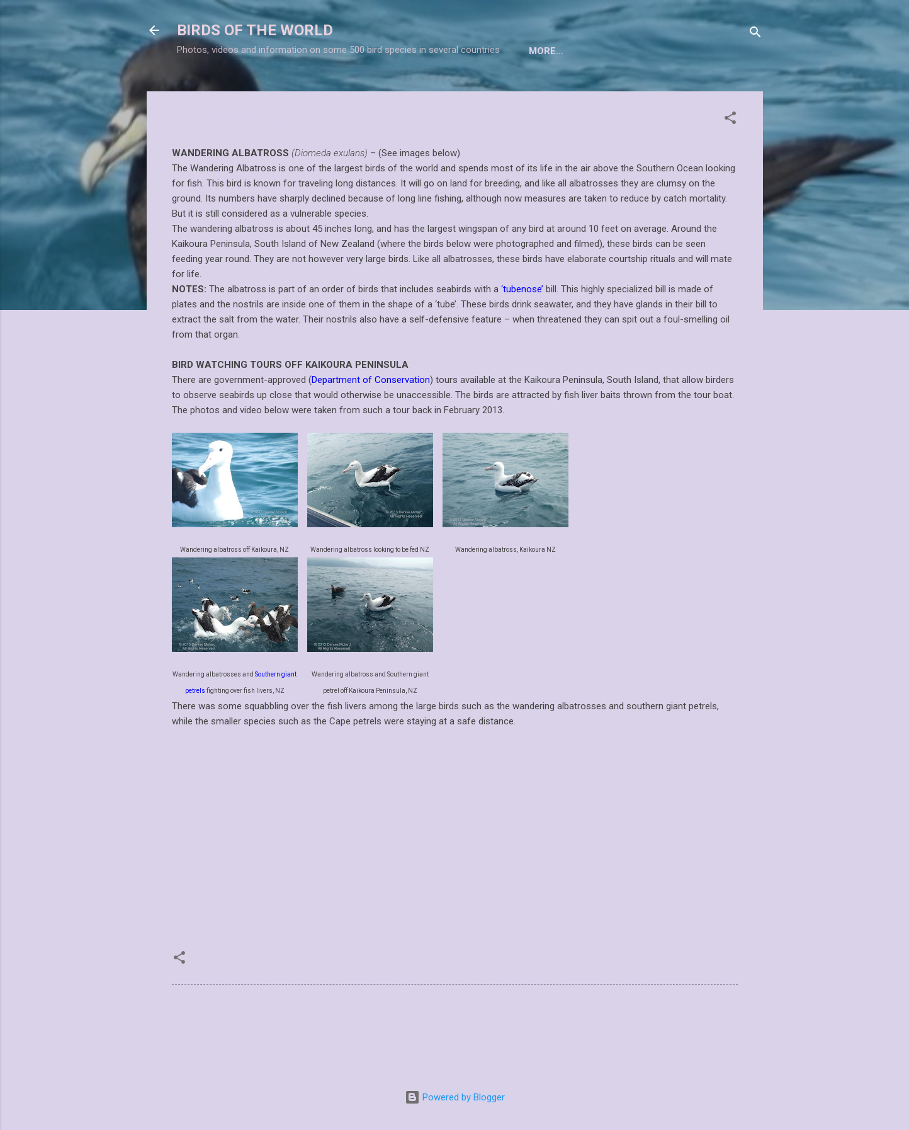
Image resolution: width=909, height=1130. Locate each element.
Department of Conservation (371, 421)
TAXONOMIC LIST (313, 90)
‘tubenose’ (522, 330)
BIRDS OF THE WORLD (255, 30)
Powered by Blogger (455, 1097)
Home (236, 90)
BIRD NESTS (573, 90)
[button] (730, 161)
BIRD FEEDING (655, 90)
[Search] (755, 34)
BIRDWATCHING (486, 90)
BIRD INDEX (401, 90)
